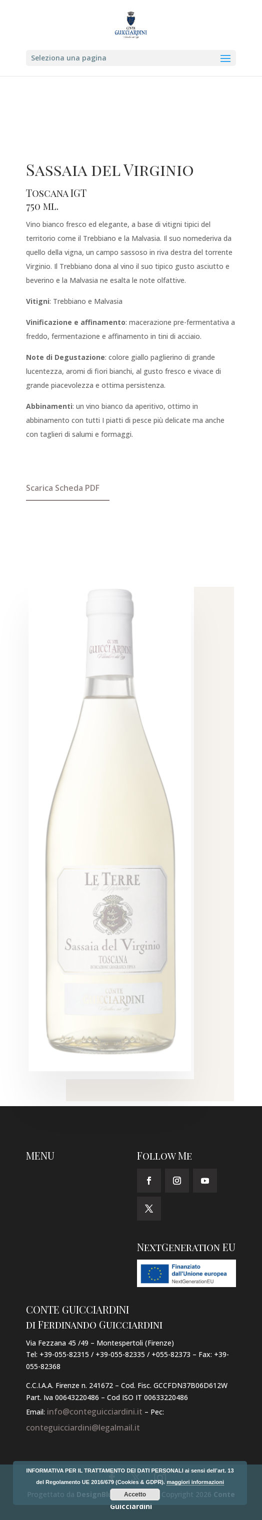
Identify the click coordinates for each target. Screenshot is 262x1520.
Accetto (135, 1494)
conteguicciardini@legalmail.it (83, 1427)
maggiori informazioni (195, 1482)
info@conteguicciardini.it (94, 1411)
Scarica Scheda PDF (63, 487)
